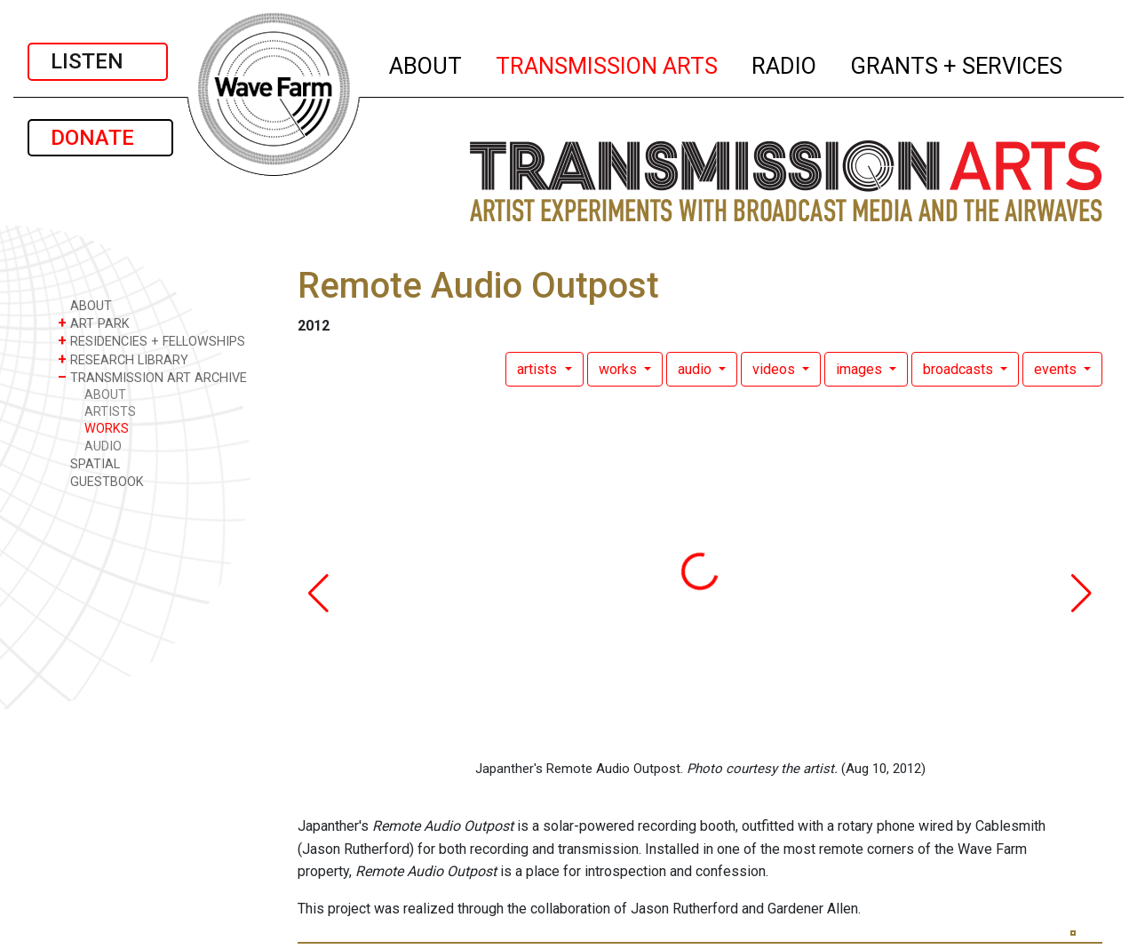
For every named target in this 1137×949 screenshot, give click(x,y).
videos (775, 369)
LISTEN (98, 61)
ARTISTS (110, 411)
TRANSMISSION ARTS (607, 63)
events (1057, 369)
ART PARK (94, 323)
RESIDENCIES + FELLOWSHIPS (151, 340)
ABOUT (426, 63)
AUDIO (103, 446)
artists (539, 369)
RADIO (784, 63)
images (861, 369)
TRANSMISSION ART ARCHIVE (152, 377)
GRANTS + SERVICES (957, 63)
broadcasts (960, 369)
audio (696, 369)
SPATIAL (89, 463)
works (619, 369)
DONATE (100, 137)
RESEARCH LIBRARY (123, 359)
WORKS (106, 428)
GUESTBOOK (101, 481)
